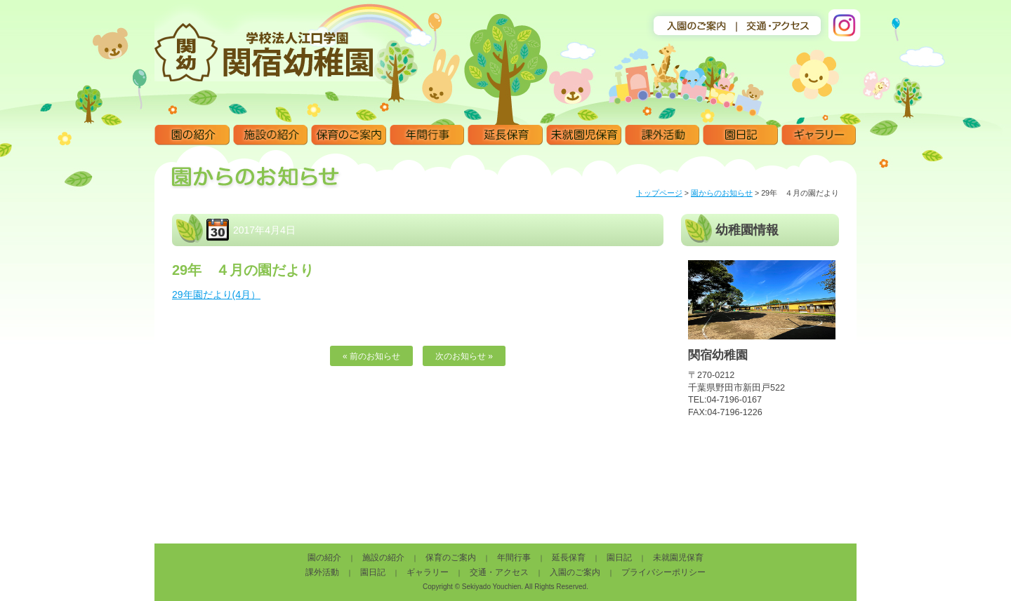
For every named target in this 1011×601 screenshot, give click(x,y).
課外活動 (662, 135)
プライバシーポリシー (663, 572)
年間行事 (427, 135)
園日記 (740, 135)
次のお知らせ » (464, 356)
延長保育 (505, 135)
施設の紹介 (270, 135)
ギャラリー (819, 135)
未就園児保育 (583, 135)
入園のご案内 (575, 572)
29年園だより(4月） (216, 294)
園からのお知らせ (722, 193)
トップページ (659, 193)
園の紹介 (192, 135)
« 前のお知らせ (371, 356)
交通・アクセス (499, 572)
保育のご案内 (348, 135)
